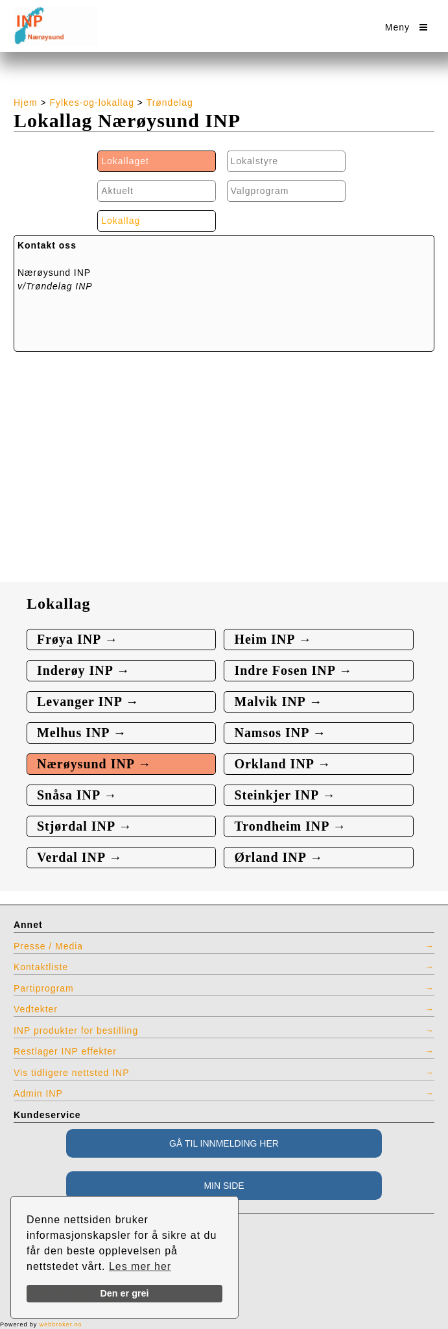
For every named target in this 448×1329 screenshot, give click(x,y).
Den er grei (124, 1293)
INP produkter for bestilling (76, 1030)
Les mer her (140, 1266)
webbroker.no (61, 1324)
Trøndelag (170, 102)
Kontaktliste (41, 967)
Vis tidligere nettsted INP (72, 1072)
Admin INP (38, 1093)
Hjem (26, 102)
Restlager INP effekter (65, 1051)
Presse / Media (48, 946)
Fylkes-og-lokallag (92, 102)
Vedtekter (36, 1009)
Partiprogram (44, 988)
